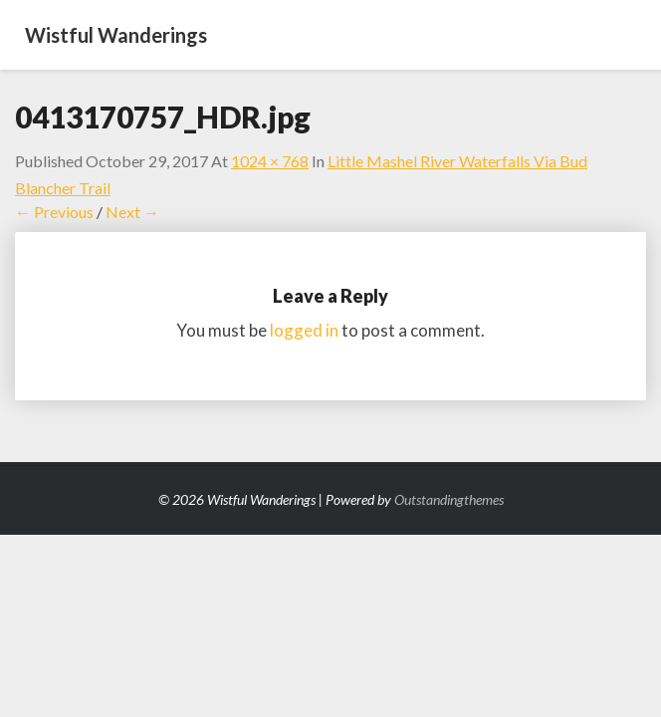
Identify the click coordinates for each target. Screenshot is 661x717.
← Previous (54, 211)
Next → (132, 211)
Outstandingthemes (449, 499)
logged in (304, 330)
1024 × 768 (270, 160)
